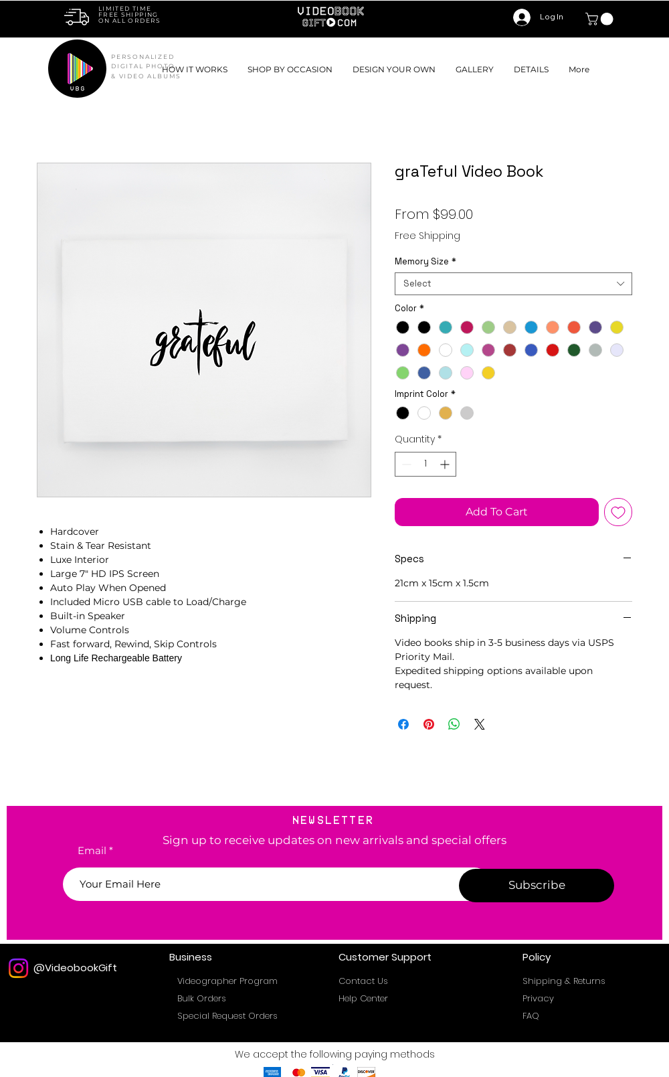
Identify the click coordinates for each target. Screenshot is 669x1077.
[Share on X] (480, 724)
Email (92, 850)
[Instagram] (18, 968)
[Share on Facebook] (403, 724)
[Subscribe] (536, 885)
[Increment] (446, 464)
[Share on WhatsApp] (454, 724)
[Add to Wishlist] (618, 512)
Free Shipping (427, 236)
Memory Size (425, 261)
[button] (290, 69)
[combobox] (513, 283)
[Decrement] (405, 464)
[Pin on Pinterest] (429, 724)
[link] (600, 19)
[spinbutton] (425, 464)
